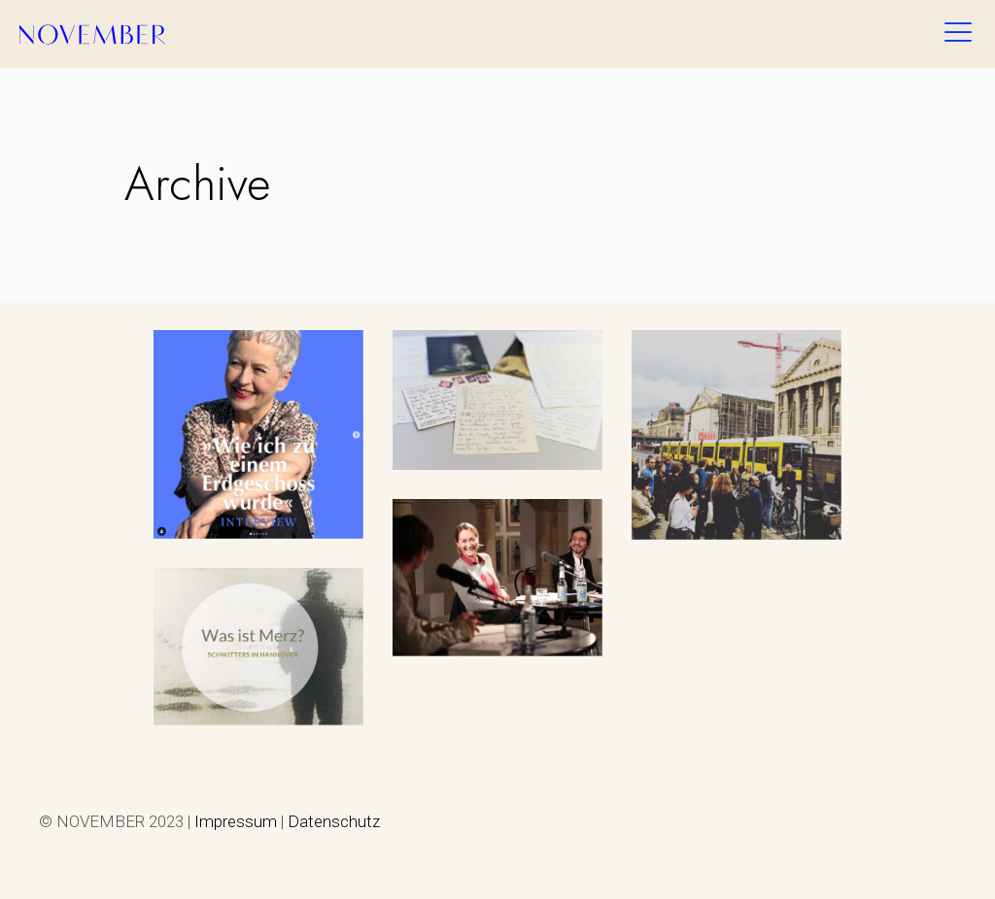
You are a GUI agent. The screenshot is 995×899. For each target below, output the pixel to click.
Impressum (235, 821)
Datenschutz (334, 821)
